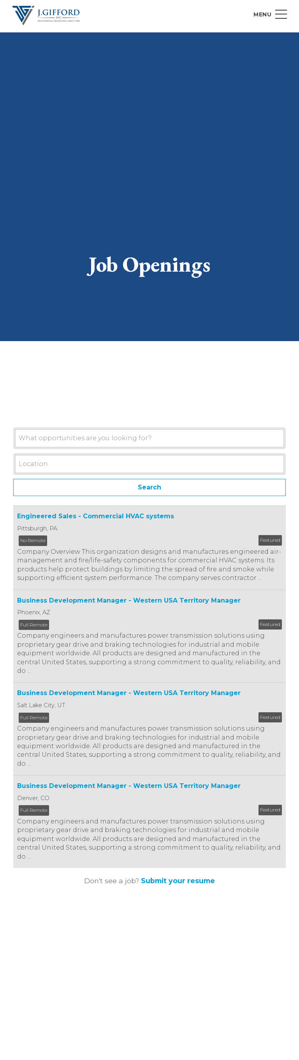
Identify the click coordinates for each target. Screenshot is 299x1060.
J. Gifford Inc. (46, 16)
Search (149, 487)
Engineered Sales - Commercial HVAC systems (95, 516)
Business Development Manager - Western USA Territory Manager (129, 600)
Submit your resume (178, 881)
